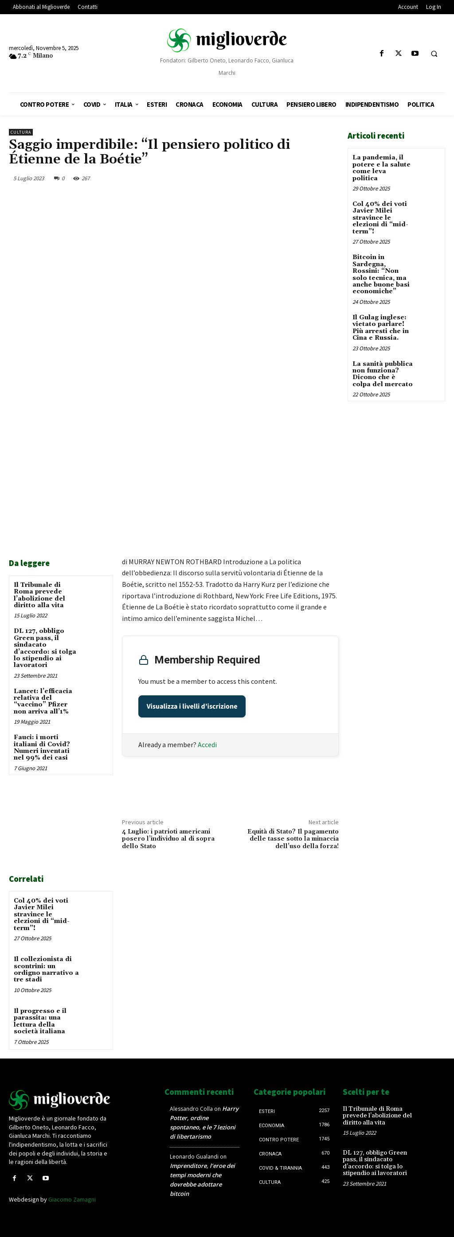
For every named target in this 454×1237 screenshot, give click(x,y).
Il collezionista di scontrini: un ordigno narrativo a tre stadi (46, 969)
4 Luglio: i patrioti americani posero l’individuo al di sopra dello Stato (168, 839)
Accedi (207, 744)
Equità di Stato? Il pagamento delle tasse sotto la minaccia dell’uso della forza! (293, 839)
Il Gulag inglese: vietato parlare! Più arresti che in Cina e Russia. (380, 327)
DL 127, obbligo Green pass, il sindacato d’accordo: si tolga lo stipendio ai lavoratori (45, 648)
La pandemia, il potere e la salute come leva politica (381, 168)
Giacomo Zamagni (72, 1199)
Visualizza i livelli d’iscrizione (192, 706)
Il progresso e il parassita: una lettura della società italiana (40, 1021)
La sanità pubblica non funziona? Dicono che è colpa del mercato (382, 374)
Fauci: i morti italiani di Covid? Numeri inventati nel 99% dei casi (42, 747)
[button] (434, 54)
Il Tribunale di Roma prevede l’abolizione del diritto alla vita (39, 595)
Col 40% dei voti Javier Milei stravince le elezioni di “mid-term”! (42, 914)
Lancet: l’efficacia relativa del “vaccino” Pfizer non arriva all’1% (43, 701)
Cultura (21, 132)
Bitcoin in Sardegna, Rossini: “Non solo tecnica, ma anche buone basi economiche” (381, 274)
